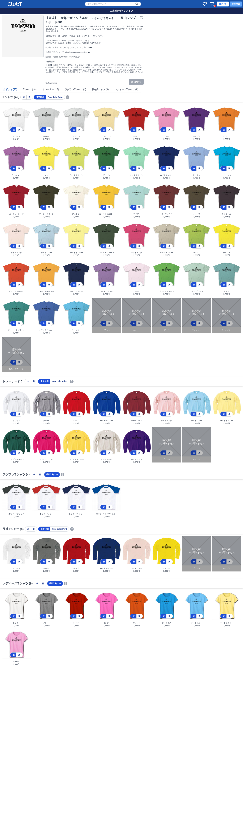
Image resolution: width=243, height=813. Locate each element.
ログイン (223, 4)
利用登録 (236, 4)
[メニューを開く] (3, 4)
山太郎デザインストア (121, 10)
